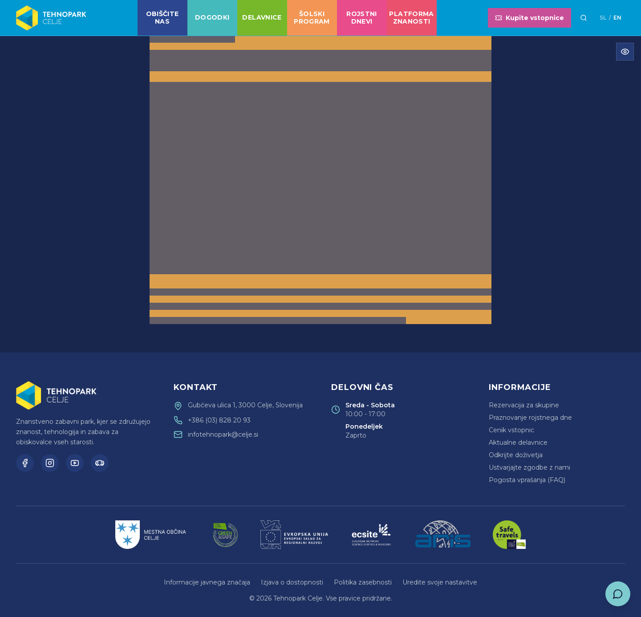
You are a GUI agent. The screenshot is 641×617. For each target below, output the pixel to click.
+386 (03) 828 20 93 (219, 420)
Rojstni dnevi (361, 18)
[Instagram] (50, 463)
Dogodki (212, 17)
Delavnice (261, 17)
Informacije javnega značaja (207, 582)
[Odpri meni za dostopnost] (625, 52)
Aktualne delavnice (518, 442)
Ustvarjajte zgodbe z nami (529, 467)
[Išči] (583, 18)
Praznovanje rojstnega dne (530, 418)
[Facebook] (25, 463)
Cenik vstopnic (511, 430)
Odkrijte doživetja (516, 455)
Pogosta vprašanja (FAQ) (527, 480)
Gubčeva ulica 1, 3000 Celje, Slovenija (245, 405)
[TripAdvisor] (100, 463)
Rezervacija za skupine (524, 405)
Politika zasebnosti (363, 582)
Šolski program (311, 18)
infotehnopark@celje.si (223, 434)
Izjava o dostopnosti (292, 582)
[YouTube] (75, 463)
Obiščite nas (162, 18)
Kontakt (196, 387)
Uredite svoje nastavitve (439, 582)
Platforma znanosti (411, 18)
